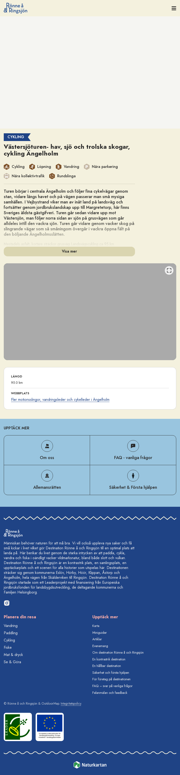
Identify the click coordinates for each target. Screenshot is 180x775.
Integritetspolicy (71, 703)
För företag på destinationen (111, 679)
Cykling (9, 640)
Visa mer (69, 251)
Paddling (11, 633)
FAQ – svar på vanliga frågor (112, 686)
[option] (90, 311)
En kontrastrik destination (108, 659)
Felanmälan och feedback (109, 692)
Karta (95, 625)
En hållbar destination (106, 665)
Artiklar (97, 639)
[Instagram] (6, 603)
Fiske (8, 647)
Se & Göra (12, 662)
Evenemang (100, 646)
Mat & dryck (13, 654)
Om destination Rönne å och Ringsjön (118, 652)
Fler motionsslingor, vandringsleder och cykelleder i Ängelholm (60, 399)
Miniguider (99, 632)
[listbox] (90, 311)
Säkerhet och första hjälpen (110, 672)
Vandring (11, 625)
